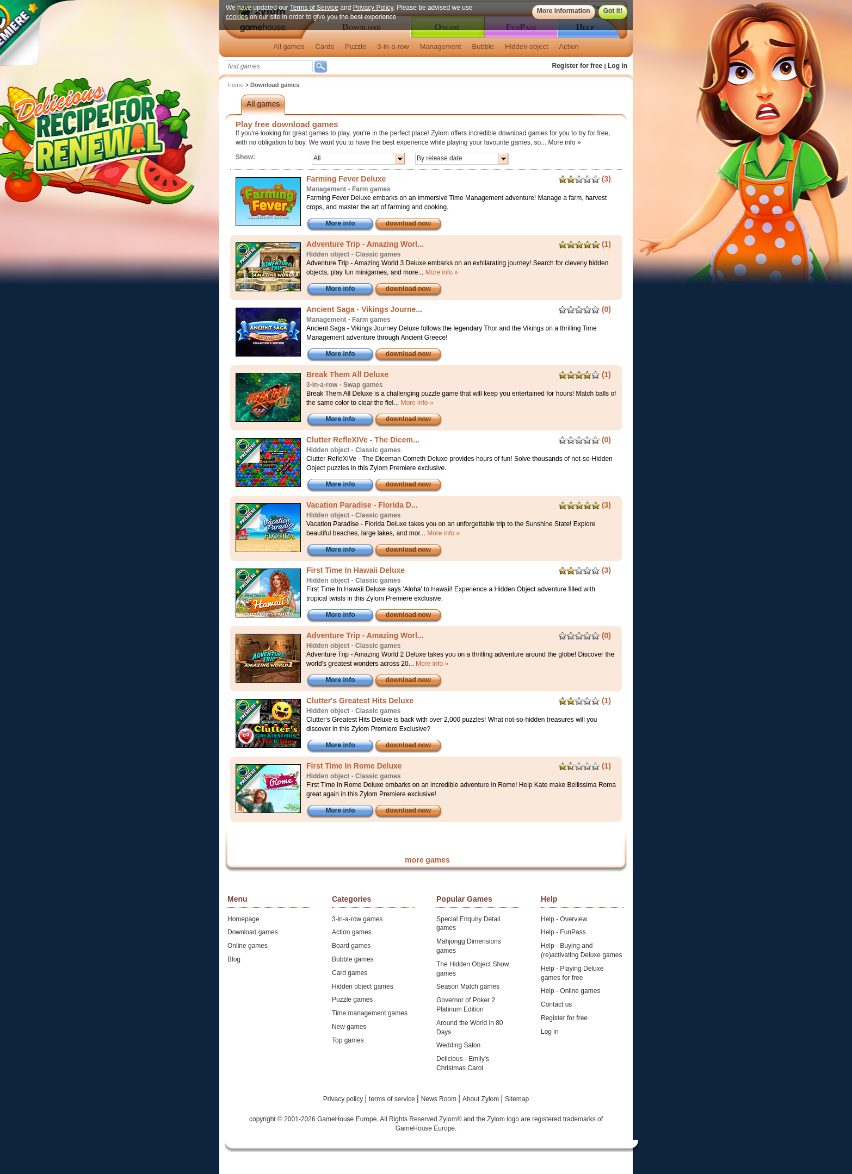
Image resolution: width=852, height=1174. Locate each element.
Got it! (612, 11)
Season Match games (467, 986)
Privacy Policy (373, 7)
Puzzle (355, 46)
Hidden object (526, 46)
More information (563, 11)
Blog (233, 959)
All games (288, 46)
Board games (351, 946)
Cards (324, 46)
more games (427, 859)
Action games (352, 932)
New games (349, 1027)
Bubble (483, 46)
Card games (349, 973)
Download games (252, 932)
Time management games (370, 1013)
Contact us (556, 1004)
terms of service (393, 1099)
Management (440, 46)
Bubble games (353, 959)
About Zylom (481, 1099)
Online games (247, 946)
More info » (564, 142)
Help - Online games (570, 991)
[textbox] (269, 66)
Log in (617, 66)
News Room (440, 1099)
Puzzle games (352, 999)
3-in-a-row (393, 46)
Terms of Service (314, 7)
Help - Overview (564, 919)
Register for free (577, 66)
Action (569, 46)
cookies (237, 17)
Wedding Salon (458, 1045)
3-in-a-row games (357, 919)
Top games (348, 1040)
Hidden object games (362, 986)
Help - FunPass (563, 932)
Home (235, 85)
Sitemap (517, 1099)
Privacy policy (344, 1099)
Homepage (243, 919)
